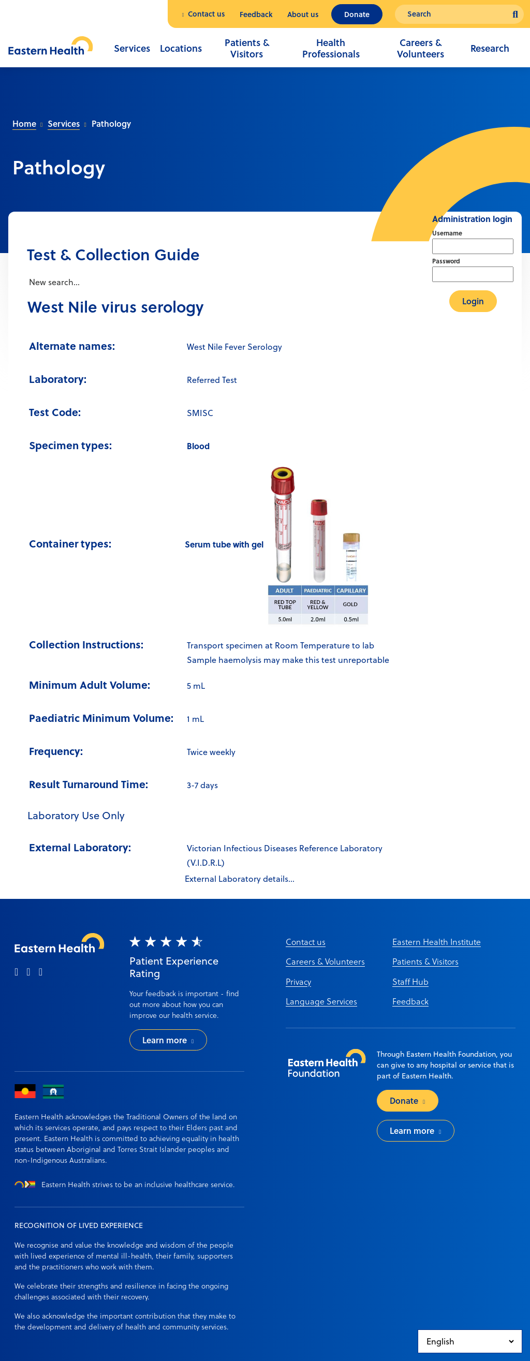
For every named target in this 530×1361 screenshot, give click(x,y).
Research (489, 48)
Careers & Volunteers (420, 48)
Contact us (206, 13)
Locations (181, 48)
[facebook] (16, 972)
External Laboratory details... (240, 878)
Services (132, 48)
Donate (357, 14)
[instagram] (28, 972)
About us (303, 14)
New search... (53, 282)
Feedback (256, 14)
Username (447, 233)
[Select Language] (470, 1341)
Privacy (298, 981)
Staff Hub (410, 981)
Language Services (321, 1001)
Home (24, 123)
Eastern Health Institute (436, 942)
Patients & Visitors (247, 48)
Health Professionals (331, 48)
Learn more (164, 1040)
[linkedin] (40, 972)
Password (446, 260)
